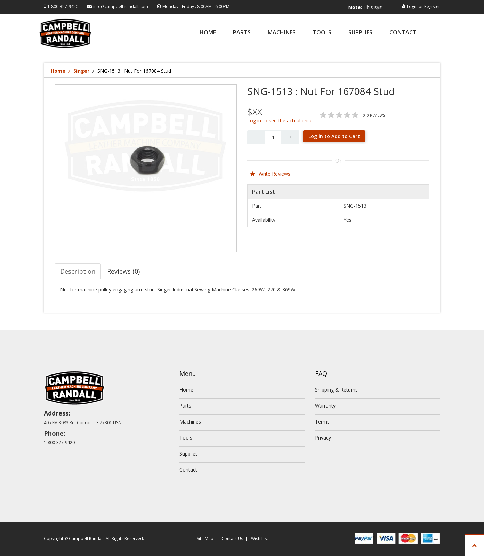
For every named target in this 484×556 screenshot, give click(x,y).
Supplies (360, 33)
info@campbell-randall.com (120, 6)
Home (208, 33)
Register (432, 6)
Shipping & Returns (336, 389)
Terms (322, 421)
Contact (403, 33)
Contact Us (232, 538)
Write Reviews (270, 173)
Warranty (325, 405)
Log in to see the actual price (280, 120)
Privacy (323, 437)
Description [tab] (77, 271)
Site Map (205, 538)
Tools (322, 33)
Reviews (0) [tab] (123, 271)
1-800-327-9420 (62, 6)
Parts (242, 33)
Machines (282, 33)
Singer (81, 70)
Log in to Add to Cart (334, 136)
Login (412, 6)
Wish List (259, 538)
